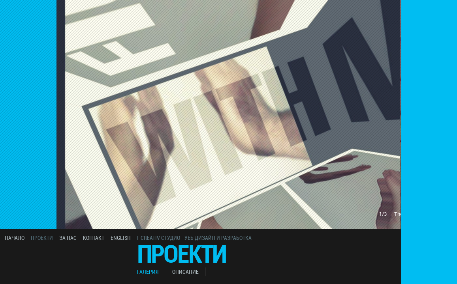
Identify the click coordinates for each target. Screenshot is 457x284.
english (121, 237)
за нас (68, 237)
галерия (147, 271)
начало (14, 237)
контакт (93, 237)
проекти (42, 237)
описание (185, 271)
